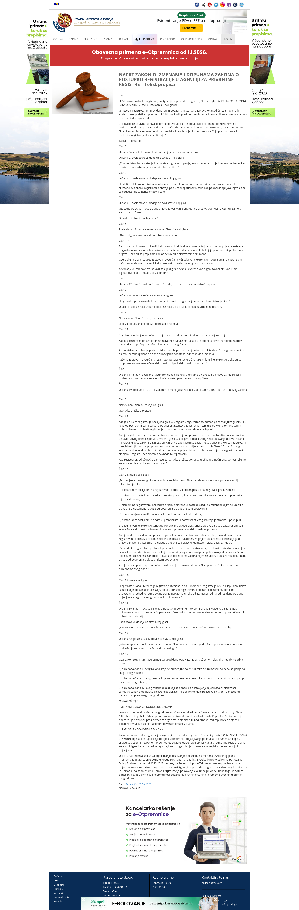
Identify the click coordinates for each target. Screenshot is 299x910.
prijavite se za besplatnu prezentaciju (169, 58)
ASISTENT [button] (144, 39)
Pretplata (59, 889)
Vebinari (58, 893)
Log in (228, 39)
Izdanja (107, 39)
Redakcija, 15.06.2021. (139, 784)
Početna (57, 39)
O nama (73, 39)
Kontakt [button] (213, 39)
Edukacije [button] (124, 39)
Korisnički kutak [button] (191, 39)
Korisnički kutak (62, 897)
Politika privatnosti (212, 896)
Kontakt (58, 901)
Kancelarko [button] (167, 39)
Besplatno (90, 39)
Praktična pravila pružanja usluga (219, 904)
